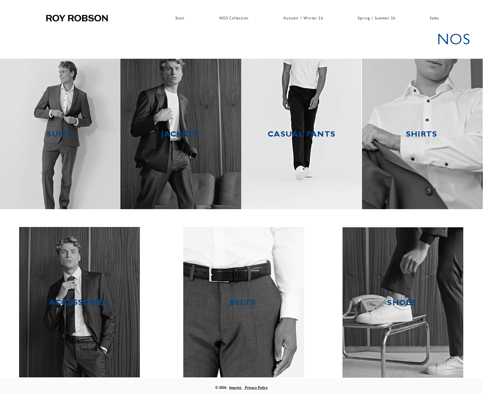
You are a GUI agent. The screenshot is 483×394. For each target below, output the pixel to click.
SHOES (401, 304)
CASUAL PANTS (301, 135)
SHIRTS (421, 135)
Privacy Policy (256, 387)
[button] (303, 19)
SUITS (59, 135)
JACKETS (180, 135)
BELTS (242, 303)
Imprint (235, 387)
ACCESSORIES (79, 303)
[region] (61, 134)
